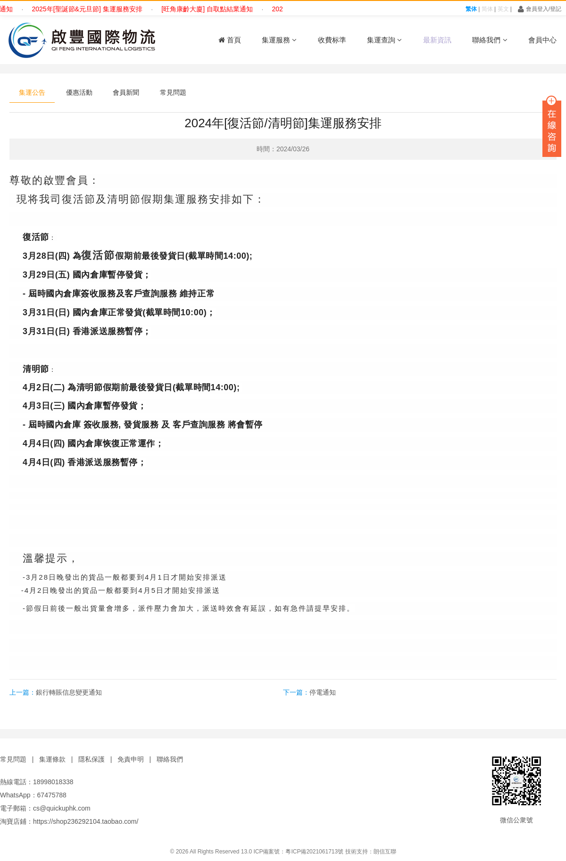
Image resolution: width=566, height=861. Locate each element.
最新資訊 (437, 40)
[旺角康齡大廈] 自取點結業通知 (211, 9)
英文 (503, 9)
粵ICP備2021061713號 (314, 851)
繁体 (471, 9)
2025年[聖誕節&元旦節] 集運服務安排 (91, 9)
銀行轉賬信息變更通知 (69, 692)
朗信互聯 (385, 851)
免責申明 (130, 759)
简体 (487, 9)
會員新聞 (126, 92)
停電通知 (322, 692)
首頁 (229, 40)
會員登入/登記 (539, 9)
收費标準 (332, 40)
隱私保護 (91, 759)
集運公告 (32, 92)
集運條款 (52, 759)
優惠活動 (79, 92)
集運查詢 (384, 40)
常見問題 (173, 92)
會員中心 (542, 40)
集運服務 (279, 40)
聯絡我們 (489, 40)
